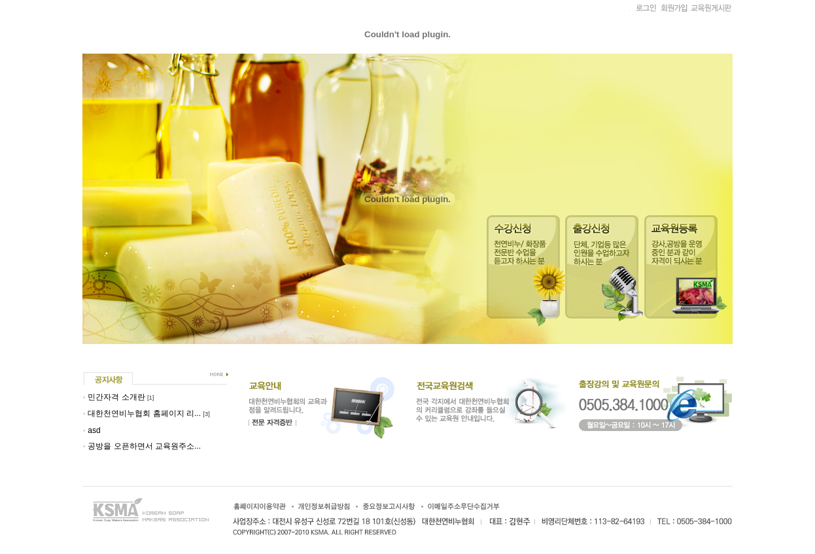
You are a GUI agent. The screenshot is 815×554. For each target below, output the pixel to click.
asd (94, 430)
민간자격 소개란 (116, 397)
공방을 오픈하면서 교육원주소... (144, 446)
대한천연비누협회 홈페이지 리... (144, 413)
